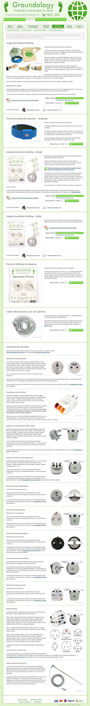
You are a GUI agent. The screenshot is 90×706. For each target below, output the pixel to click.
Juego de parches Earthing (40, 30)
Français (14, 14)
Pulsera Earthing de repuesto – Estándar (27, 118)
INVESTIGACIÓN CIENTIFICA (44, 19)
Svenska (28, 14)
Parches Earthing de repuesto (55, 30)
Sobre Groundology (22, 699)
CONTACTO (62, 19)
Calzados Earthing (69, 26)
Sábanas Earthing (10, 26)
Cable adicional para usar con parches (25, 311)
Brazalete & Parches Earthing (58, 26)
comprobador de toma (76, 384)
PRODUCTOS (30, 19)
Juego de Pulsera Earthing (13, 30)
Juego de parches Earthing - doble (23, 216)
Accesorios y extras (79, 26)
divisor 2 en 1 (48, 326)
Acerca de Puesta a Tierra (42, 352)
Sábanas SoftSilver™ (20, 26)
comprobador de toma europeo (31, 480)
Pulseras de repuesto (26, 30)
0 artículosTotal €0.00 (57, 14)
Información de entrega (36, 699)
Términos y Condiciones (25, 701)
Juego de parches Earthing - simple (24, 152)
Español (23, 14)
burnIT (79, 704)
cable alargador (76, 192)
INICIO (6, 19)
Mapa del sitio (37, 701)
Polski (37, 14)
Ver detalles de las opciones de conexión (64, 100)
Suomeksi (33, 14)
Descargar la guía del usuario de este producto (24, 100)
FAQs (55, 19)
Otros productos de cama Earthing (33, 26)
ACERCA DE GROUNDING (17, 19)
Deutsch (19, 14)
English (9, 14)
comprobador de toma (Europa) (15, 657)
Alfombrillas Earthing (46, 26)
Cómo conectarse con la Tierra (15, 352)
